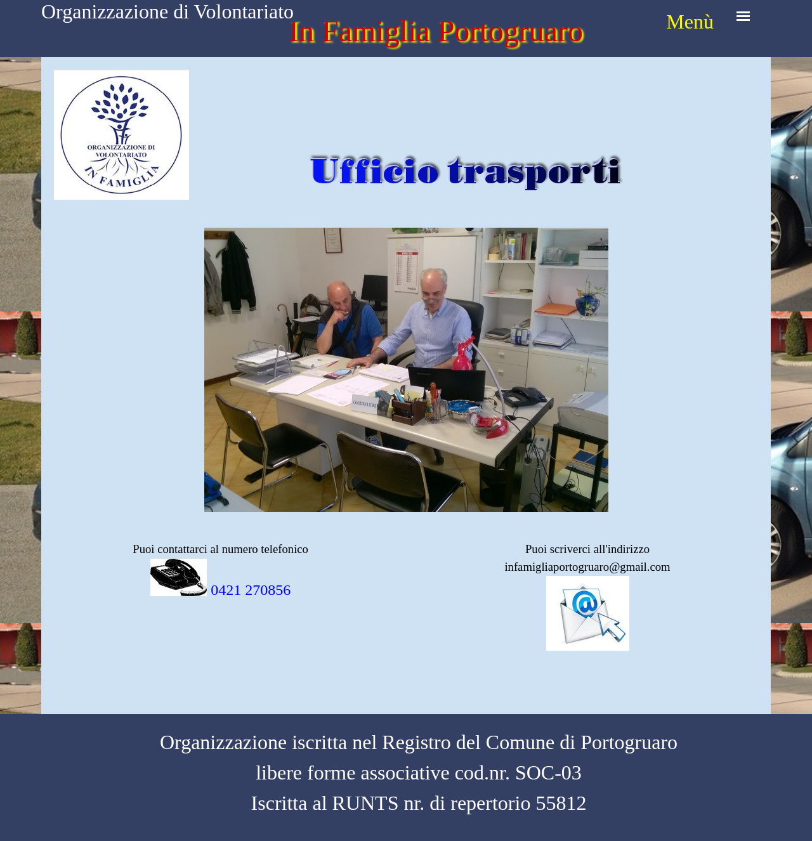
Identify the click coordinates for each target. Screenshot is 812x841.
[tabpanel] (688, 21)
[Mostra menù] (743, 16)
